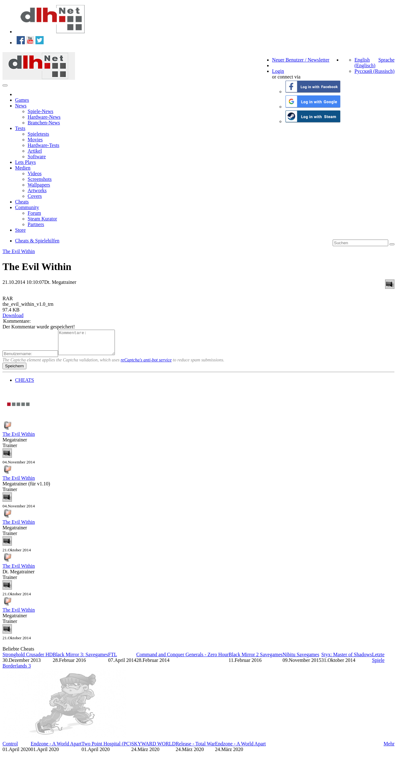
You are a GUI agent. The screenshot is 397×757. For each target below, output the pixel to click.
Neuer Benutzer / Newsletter (301, 59)
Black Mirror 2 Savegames (255, 659)
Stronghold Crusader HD (28, 659)
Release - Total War (195, 748)
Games (22, 100)
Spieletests (38, 134)
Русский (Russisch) (374, 71)
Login (278, 71)
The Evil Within (19, 251)
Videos (34, 173)
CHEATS (24, 384)
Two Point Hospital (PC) (106, 748)
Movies (35, 139)
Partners (36, 224)
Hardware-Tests (43, 145)
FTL (112, 659)
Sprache (386, 59)
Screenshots (39, 179)
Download (13, 315)
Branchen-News (44, 122)
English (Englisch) (364, 62)
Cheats (22, 201)
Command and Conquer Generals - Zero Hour (182, 659)
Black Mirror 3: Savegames (80, 659)
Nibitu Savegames (300, 659)
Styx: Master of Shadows (346, 659)
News (20, 105)
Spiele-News (40, 111)
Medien (22, 167)
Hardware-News (44, 117)
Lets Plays (25, 162)
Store (20, 230)
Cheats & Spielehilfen (37, 240)
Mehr (389, 748)
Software (37, 156)
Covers (35, 196)
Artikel (35, 151)
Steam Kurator (42, 218)
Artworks (37, 190)
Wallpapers (39, 184)
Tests (20, 128)
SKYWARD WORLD (153, 748)
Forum (34, 213)
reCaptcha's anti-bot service (146, 364)
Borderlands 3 (17, 670)
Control (10, 748)
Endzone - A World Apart (56, 748)
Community (27, 207)
